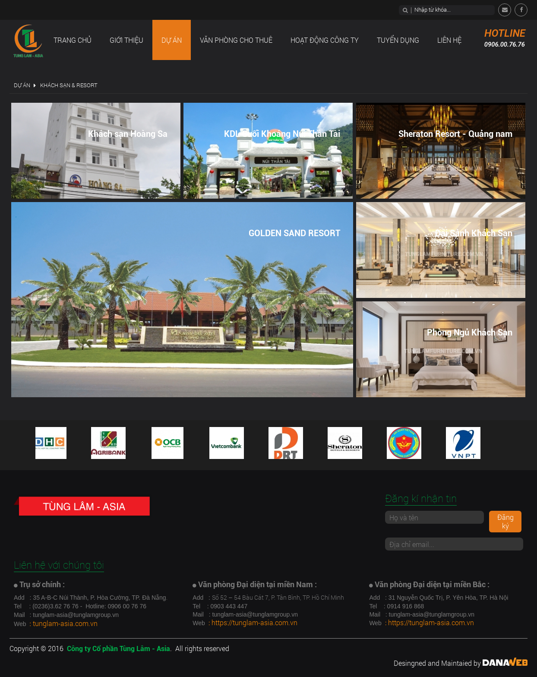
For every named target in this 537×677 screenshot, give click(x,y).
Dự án (22, 85)
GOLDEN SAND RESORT (294, 233)
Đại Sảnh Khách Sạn (473, 233)
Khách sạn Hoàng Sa (127, 134)
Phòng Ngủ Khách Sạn (469, 332)
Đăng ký (505, 521)
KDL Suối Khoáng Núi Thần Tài (282, 134)
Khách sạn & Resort (69, 85)
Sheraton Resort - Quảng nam (455, 134)
